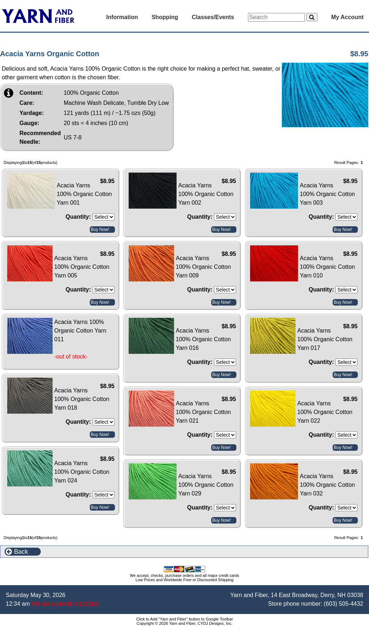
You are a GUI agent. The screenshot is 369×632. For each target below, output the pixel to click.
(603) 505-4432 (343, 604)
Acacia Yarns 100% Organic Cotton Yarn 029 (206, 485)
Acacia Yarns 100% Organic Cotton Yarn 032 (327, 485)
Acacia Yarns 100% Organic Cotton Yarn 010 (327, 267)
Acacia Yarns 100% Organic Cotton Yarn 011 (80, 330)
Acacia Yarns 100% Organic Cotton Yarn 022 (324, 412)
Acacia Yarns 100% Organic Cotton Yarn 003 (327, 194)
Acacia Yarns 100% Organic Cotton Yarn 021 (203, 412)
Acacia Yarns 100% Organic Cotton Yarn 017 (324, 339)
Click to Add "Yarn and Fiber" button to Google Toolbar (184, 619)
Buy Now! (100, 229)
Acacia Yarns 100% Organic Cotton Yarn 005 (82, 267)
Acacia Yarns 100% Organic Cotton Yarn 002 (206, 194)
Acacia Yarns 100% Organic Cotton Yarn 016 (203, 339)
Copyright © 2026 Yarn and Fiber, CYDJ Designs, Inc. (184, 623)
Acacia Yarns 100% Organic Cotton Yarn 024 (82, 472)
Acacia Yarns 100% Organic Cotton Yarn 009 (203, 267)
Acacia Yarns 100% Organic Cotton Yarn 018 (82, 399)
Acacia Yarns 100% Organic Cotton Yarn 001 (84, 194)
